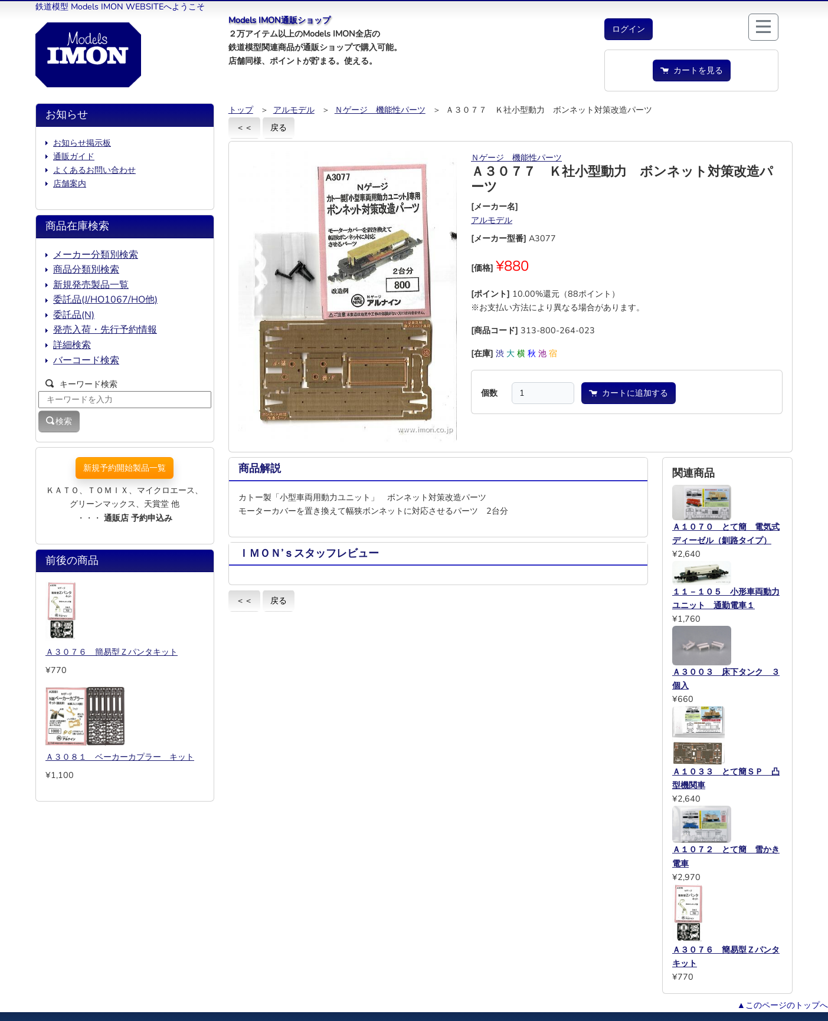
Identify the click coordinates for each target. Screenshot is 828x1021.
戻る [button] (278, 127)
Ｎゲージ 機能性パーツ (380, 110)
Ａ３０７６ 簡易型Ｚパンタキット (111, 652)
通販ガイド (73, 156)
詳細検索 (72, 345)
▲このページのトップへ (782, 1005)
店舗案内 (69, 183)
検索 (59, 421)
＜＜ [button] (244, 127)
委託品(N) (73, 314)
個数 (489, 393)
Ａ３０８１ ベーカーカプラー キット (119, 757)
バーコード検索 (86, 360)
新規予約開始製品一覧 (124, 468)
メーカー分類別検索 (95, 254)
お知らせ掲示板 (82, 143)
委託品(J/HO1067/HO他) (105, 299)
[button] (628, 29)
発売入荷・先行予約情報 (105, 329)
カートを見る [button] (691, 70)
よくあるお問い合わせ (94, 170)
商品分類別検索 (86, 269)
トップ (240, 110)
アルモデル (294, 110)
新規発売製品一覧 (91, 284)
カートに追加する (628, 393)
